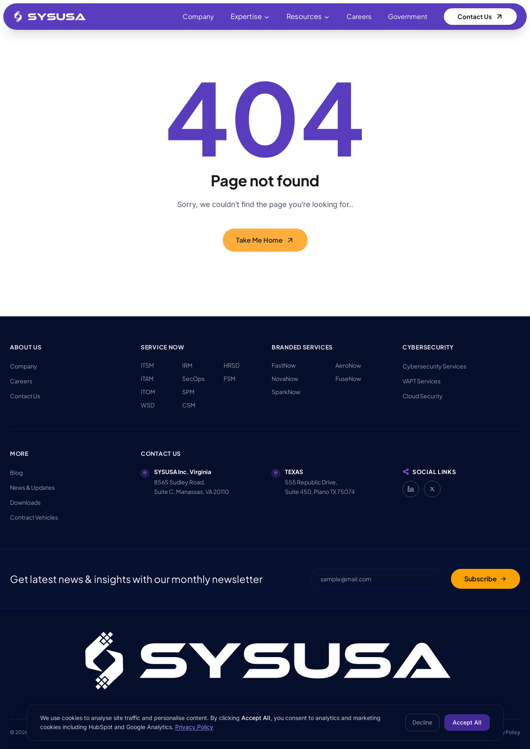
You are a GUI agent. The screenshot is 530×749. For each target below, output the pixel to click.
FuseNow (348, 378)
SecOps (193, 378)
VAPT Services (421, 381)
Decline (422, 722)
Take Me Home (265, 244)
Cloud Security (422, 396)
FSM (230, 378)
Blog (16, 472)
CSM (188, 405)
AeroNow (348, 365)
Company (198, 16)
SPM (188, 391)
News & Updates (32, 487)
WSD (147, 405)
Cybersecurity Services (434, 366)
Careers (359, 16)
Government (407, 16)
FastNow (284, 365)
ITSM (147, 365)
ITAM (147, 378)
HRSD (231, 365)
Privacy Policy (194, 726)
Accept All (467, 722)
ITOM (148, 391)
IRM (187, 365)
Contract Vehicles (34, 517)
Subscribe (485, 578)
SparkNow (286, 391)
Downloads (25, 502)
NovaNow (285, 378)
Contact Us (481, 16)
